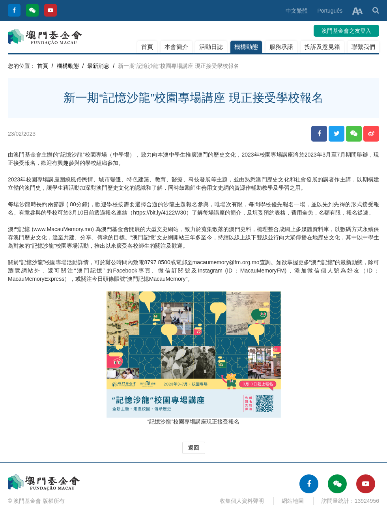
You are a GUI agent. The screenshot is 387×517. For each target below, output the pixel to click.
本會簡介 (176, 46)
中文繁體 (297, 10)
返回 (193, 447)
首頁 (147, 46)
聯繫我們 (363, 46)
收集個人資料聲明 (242, 501)
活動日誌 (211, 46)
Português (329, 10)
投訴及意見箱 (322, 46)
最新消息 (98, 66)
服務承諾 (281, 46)
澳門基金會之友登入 (346, 31)
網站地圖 (293, 501)
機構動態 (246, 46)
